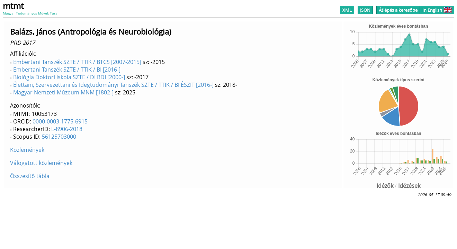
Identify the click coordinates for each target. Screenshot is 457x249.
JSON (365, 10)
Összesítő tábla (30, 176)
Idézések (409, 186)
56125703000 (59, 136)
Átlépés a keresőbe (398, 10)
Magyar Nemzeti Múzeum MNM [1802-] (63, 92)
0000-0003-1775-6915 (60, 121)
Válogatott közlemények (41, 163)
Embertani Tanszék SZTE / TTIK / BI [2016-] (66, 69)
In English (437, 10)
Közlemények (27, 150)
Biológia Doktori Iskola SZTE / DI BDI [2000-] (69, 77)
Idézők (385, 186)
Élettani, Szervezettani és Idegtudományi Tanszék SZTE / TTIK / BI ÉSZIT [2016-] (113, 85)
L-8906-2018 (66, 129)
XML (347, 10)
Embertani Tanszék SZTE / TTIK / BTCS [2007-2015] (77, 62)
